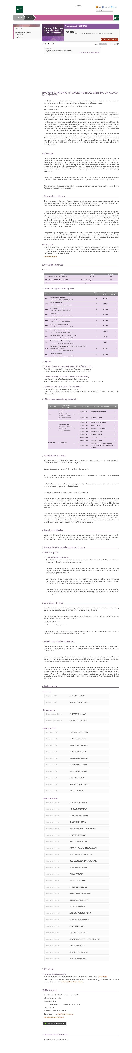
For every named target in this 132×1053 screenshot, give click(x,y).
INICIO (19, 18)
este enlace (103, 976)
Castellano (79, 5)
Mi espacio (18, 28)
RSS (99, 7)
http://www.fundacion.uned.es (54, 1017)
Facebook (107, 7)
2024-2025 (20, 37)
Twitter (115, 7)
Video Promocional (50, 257)
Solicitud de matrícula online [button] (109, 39)
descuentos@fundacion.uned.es (72, 982)
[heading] (80, 32)
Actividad (29, 18)
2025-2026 (20, 35)
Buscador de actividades (23, 32)
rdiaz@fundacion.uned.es (65, 1014)
